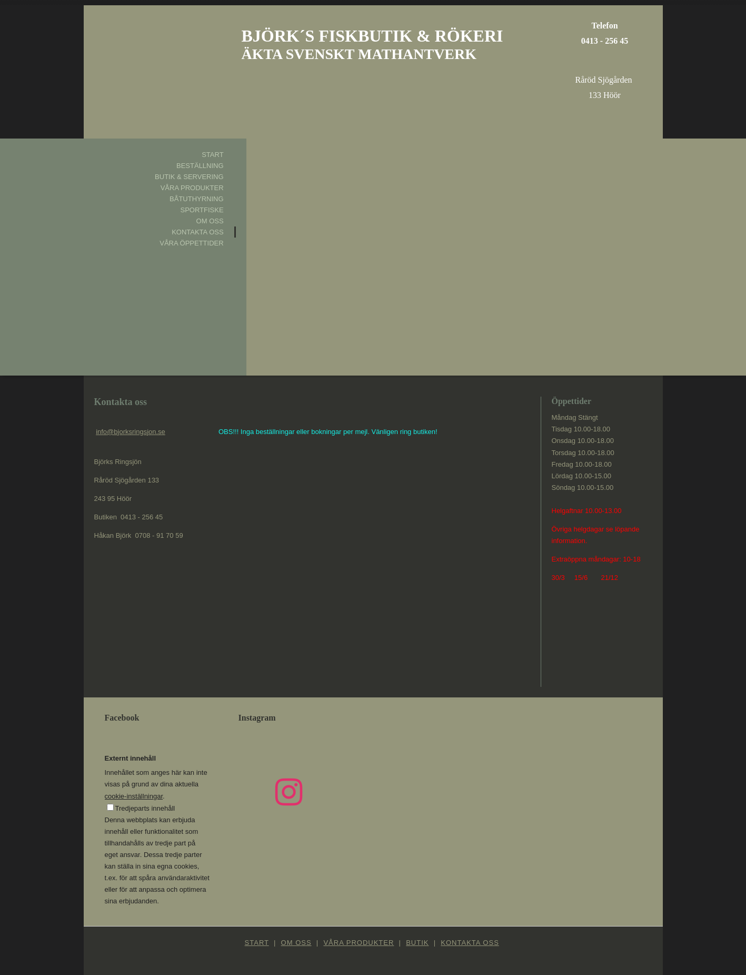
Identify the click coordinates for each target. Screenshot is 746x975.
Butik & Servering (189, 177)
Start (212, 155)
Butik (417, 943)
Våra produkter (192, 188)
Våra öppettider (191, 243)
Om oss (210, 221)
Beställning (200, 166)
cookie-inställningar (134, 796)
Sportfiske (201, 210)
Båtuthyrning (197, 199)
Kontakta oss (197, 232)
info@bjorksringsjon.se (130, 432)
